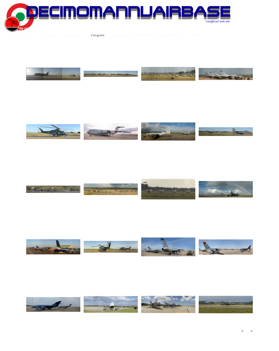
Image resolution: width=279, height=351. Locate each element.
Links (195, 35)
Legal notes (171, 35)
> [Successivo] (252, 331)
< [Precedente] (242, 331)
